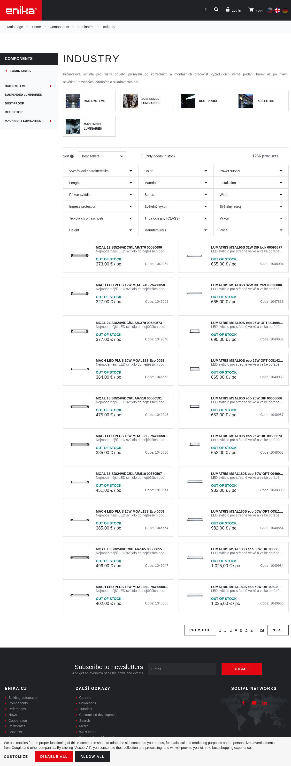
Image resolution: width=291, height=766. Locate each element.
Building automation (23, 698)
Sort (68, 156)
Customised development (98, 715)
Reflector (14, 112)
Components (59, 27)
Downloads (87, 703)
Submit (242, 669)
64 (262, 630)
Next (278, 630)
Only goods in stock (157, 154)
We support (87, 732)
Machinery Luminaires (23, 121)
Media (83, 726)
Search (84, 720)
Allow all (92, 757)
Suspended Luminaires (23, 94)
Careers (85, 698)
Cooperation (17, 720)
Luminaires (86, 27)
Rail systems (15, 86)
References (17, 709)
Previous (200, 630)
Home (36, 27)
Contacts (15, 732)
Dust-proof (14, 103)
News (12, 715)
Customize (16, 757)
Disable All (54, 757)
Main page (15, 27)
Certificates (16, 726)
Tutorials (85, 709)
